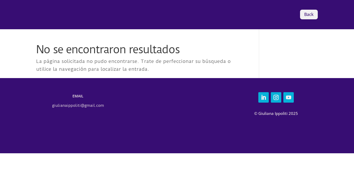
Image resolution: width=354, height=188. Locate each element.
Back (309, 14)
